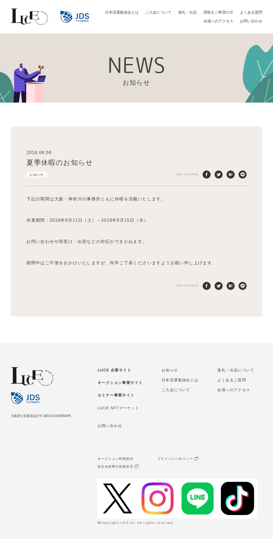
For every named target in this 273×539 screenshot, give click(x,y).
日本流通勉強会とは (122, 12)
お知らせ (37, 175)
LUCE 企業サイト (114, 370)
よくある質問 (251, 12)
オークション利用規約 (115, 459)
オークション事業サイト (120, 382)
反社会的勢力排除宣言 (115, 466)
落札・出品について (235, 370)
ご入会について (158, 12)
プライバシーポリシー (175, 459)
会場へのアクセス (218, 21)
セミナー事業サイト (116, 395)
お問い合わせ (251, 21)
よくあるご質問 (231, 380)
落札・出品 (187, 12)
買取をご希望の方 (218, 12)
